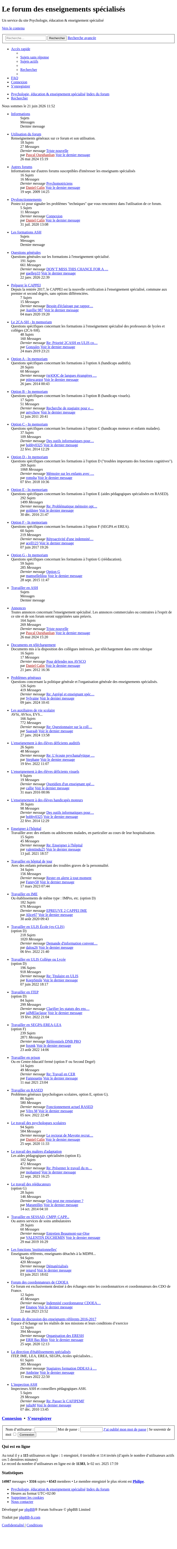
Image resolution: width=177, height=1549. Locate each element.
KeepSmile (34, 980)
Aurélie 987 (34, 310)
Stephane (32, 759)
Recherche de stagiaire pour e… (70, 408)
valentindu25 (35, 849)
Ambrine (32, 1372)
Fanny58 (32, 882)
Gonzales (33, 347)
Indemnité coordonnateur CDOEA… (73, 1303)
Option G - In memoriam (29, 555)
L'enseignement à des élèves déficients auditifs (45, 743)
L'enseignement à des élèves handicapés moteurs (47, 800)
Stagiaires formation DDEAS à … (71, 1368)
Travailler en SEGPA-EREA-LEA (36, 1025)
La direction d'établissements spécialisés (41, 1352)
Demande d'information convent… (71, 943)
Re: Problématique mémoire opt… (71, 506)
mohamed (33, 1172)
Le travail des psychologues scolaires (38, 1123)
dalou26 (32, 947)
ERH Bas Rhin (37, 1340)
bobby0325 (34, 445)
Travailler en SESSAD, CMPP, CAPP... (40, 1217)
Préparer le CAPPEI (26, 285)
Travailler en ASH (24, 588)
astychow (33, 412)
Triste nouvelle (57, 151)
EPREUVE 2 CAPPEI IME (66, 911)
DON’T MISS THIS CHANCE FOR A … (77, 269)
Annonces (18, 608)
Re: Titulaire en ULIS (62, 976)
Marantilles (34, 1205)
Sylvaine (32, 698)
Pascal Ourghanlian (40, 155)
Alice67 (32, 915)
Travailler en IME (24, 894)
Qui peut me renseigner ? (64, 1201)
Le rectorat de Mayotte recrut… (69, 1135)
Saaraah (32, 731)
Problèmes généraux (26, 678)
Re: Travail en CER (60, 1074)
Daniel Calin (35, 188)
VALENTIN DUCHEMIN (45, 1238)
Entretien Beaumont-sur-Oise (68, 1233)
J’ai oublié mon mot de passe (124, 1429)
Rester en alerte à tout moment (68, 878)
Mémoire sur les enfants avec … (70, 473)
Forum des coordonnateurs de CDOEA (39, 1282)
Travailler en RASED (27, 1090)
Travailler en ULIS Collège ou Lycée (38, 959)
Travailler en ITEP (24, 992)
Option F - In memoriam (29, 522)
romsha (31, 478)
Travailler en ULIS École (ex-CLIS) (37, 927)
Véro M (31, 1111)
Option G (53, 572)
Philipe (138, 1481)
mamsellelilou (36, 576)
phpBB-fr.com (29, 1517)
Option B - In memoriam (29, 392)
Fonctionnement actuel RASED (69, 1107)
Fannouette (34, 1078)
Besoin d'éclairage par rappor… (69, 306)
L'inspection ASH (24, 1384)
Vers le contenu (13, 28)
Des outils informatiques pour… (70, 441)
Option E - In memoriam (29, 490)
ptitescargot (34, 380)
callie (30, 788)
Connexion (54, 216)
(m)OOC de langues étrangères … (71, 375)
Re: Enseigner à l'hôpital (64, 845)
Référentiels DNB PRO (63, 1041)
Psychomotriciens (59, 183)
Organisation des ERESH (65, 1336)
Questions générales (26, 252)
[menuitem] (34, 57)
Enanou (31, 1307)
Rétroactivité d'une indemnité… (70, 539)
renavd (31, 1270)
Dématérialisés (57, 1266)
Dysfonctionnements (26, 199)
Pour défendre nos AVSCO (66, 661)
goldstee (32, 510)
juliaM (31, 1405)
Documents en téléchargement (33, 645)
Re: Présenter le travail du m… (69, 1168)
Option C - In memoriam (29, 424)
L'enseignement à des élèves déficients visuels (45, 771)
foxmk (30, 1045)
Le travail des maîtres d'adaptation (36, 1151)
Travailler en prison (25, 1057)
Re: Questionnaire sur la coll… (69, 727)
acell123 (32, 543)
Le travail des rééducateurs (31, 1184)
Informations (20, 114)
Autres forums (21, 167)
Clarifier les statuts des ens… (68, 1009)
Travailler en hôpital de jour (31, 861)
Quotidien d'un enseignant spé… (70, 784)
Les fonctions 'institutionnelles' (34, 1249)
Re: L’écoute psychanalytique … (70, 755)
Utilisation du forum (26, 134)
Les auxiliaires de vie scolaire (33, 710)
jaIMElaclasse (36, 1013)
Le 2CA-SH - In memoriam (31, 322)
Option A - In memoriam (29, 359)
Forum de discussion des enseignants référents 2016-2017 (53, 1319)
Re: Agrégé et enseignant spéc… (70, 694)
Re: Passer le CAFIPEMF (65, 1401)
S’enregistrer (40, 1418)
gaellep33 (33, 273)
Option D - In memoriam (29, 457)
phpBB (29, 1509)
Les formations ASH (26, 232)
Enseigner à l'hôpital (26, 829)
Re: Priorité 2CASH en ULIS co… (72, 343)
